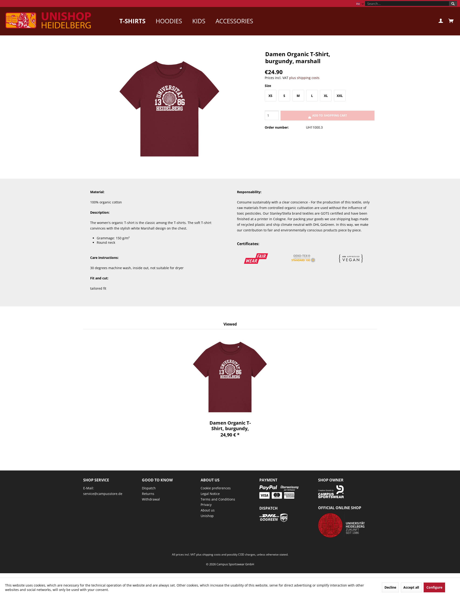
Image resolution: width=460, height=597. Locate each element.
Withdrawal (151, 499)
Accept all (411, 587)
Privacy (206, 504)
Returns (148, 493)
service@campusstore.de (102, 493)
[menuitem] (411, 3)
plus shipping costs (304, 77)
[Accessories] (234, 21)
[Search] (453, 3)
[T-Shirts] (132, 21)
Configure (434, 587)
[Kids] (198, 21)
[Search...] (411, 3)
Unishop (207, 516)
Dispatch (149, 488)
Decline (390, 587)
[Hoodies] (169, 21)
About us (208, 510)
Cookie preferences (216, 488)
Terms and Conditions (218, 499)
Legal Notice (210, 493)
